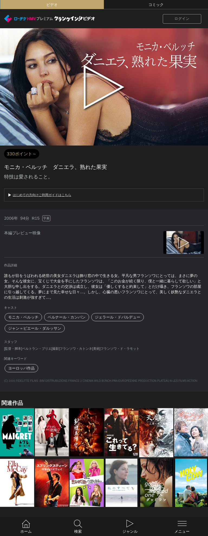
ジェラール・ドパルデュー (117, 317)
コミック (156, 4)
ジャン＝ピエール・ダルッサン (34, 328)
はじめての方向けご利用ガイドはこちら (42, 195)
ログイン (182, 19)
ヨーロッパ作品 (21, 368)
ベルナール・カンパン (67, 317)
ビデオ (52, 4)
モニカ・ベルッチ (23, 317)
